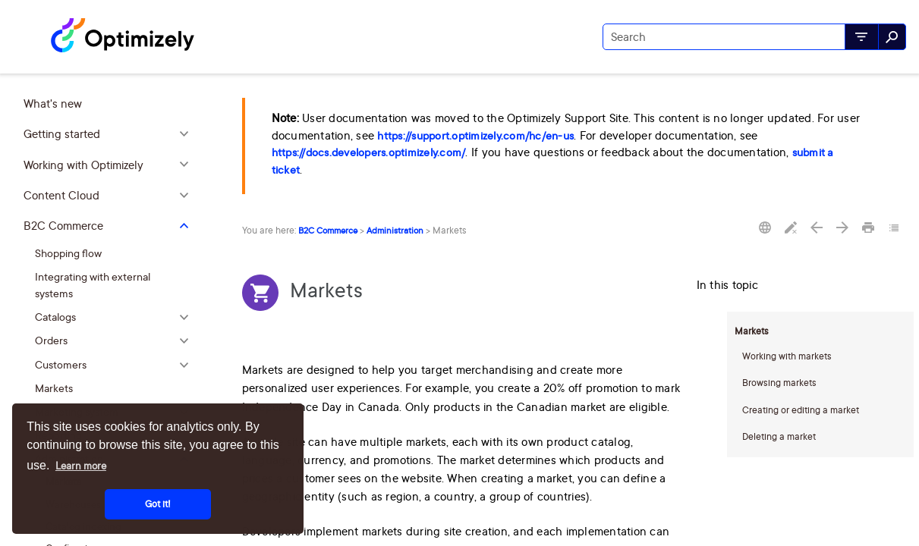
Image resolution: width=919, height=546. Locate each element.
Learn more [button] (80, 465)
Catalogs (115, 317)
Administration (395, 230)
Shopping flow (68, 253)
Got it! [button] (158, 503)
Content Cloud (110, 195)
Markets (54, 388)
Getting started (110, 134)
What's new (53, 103)
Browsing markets (779, 382)
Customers (115, 364)
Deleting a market (779, 436)
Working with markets (787, 356)
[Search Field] (754, 37)
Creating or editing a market (800, 409)
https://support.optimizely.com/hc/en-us (475, 135)
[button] (862, 37)
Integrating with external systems (92, 284)
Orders (115, 341)
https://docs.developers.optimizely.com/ (369, 152)
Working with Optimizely (110, 165)
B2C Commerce (110, 226)
